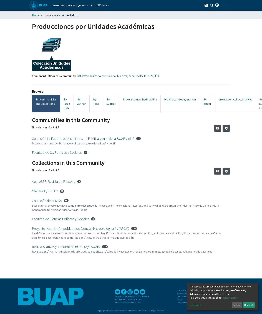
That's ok (249, 305)
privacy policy (230, 297)
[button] (217, 5)
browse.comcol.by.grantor (180, 99)
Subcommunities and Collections (46, 101)
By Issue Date (67, 104)
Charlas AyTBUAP (45, 191)
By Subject (111, 101)
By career (207, 101)
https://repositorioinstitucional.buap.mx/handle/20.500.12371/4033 (118, 76)
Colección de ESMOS (47, 200)
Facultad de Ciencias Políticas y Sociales (60, 219)
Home (36, 15)
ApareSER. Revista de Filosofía (53, 181)
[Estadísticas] (206, 5)
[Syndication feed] (217, 128)
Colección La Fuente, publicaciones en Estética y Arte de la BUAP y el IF (83, 138)
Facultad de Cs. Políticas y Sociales (57, 152)
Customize (195, 305)
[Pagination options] (226, 128)
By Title (96, 101)
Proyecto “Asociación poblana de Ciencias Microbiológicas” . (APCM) (80, 228)
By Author (81, 101)
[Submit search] (211, 5)
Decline (237, 305)
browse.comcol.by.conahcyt (235, 99)
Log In (224, 5)
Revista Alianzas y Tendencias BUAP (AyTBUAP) (66, 246)
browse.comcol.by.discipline (140, 99)
